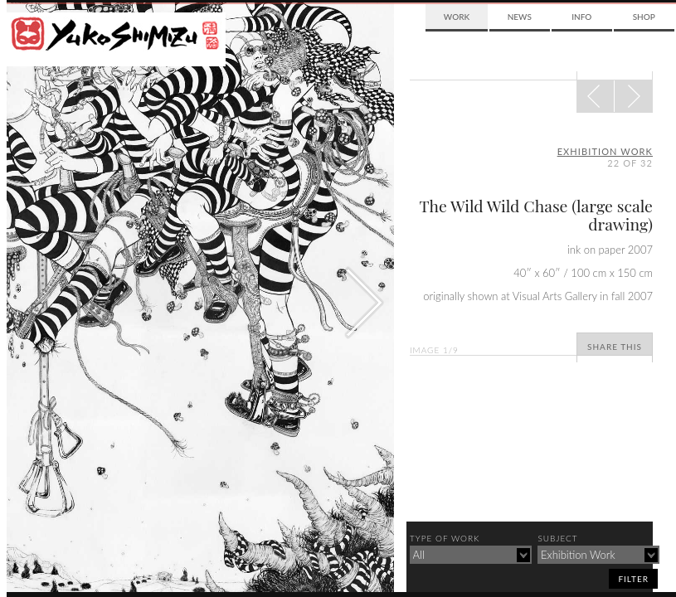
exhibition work (605, 151)
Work (456, 17)
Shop (644, 17)
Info (581, 17)
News (520, 17)
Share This (614, 347)
